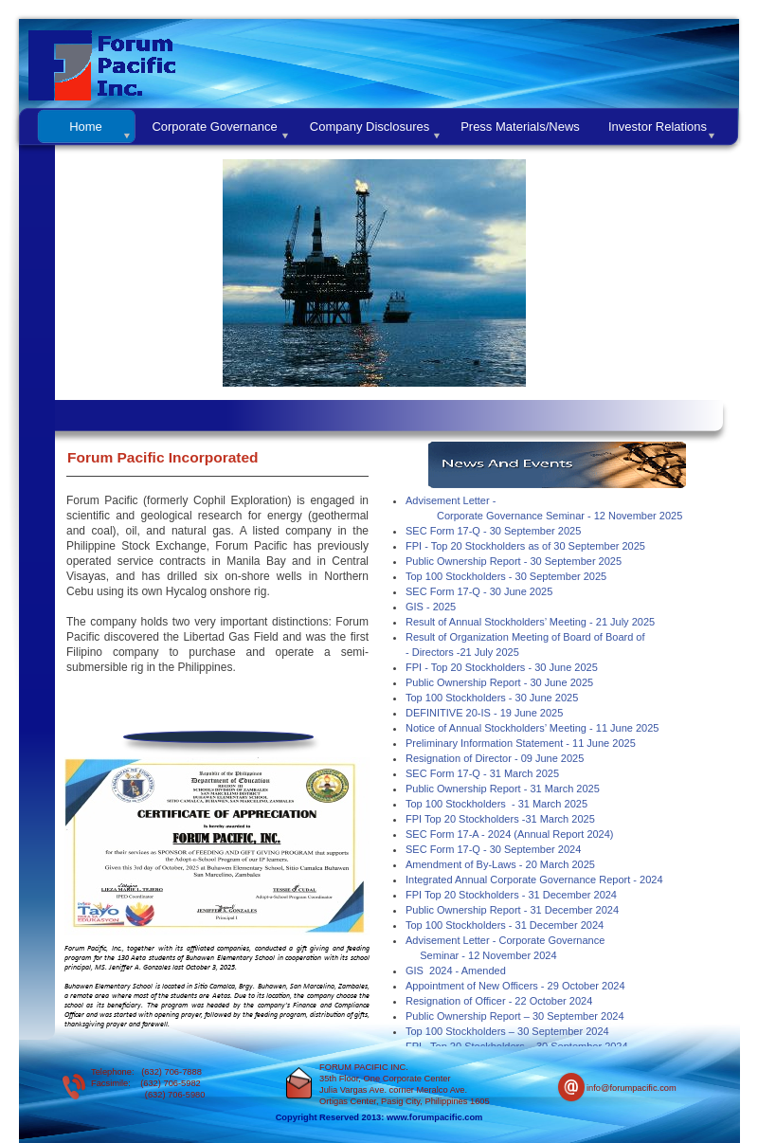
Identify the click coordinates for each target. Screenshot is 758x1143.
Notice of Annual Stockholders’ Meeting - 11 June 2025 (532, 728)
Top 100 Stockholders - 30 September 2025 (506, 576)
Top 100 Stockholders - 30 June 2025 (492, 697)
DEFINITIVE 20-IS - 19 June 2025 (484, 712)
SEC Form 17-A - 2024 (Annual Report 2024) (510, 834)
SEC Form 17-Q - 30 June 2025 (479, 591)
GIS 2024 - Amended (456, 970)
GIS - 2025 (431, 606)
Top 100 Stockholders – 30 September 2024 (507, 1031)
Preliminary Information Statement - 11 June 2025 (521, 743)
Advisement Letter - (451, 500)
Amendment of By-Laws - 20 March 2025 (500, 864)
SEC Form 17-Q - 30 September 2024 (493, 849)
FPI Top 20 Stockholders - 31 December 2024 (511, 894)
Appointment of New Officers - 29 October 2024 (515, 985)
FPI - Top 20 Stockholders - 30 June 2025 (502, 667)
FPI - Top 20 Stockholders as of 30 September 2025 (525, 546)
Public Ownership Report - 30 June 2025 (499, 682)
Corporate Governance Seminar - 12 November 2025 (559, 515)
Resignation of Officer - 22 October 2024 (499, 1001)
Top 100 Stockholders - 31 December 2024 (505, 925)
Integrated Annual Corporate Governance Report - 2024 (534, 879)
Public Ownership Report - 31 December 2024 (512, 910)
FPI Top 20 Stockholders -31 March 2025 (500, 819)
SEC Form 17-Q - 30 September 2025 (493, 530)
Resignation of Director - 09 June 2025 (495, 758)
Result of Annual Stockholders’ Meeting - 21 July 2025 (530, 621)
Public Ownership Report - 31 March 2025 (503, 788)
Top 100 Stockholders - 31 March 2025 (496, 803)
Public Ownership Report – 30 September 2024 (515, 1016)
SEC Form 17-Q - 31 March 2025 (482, 773)
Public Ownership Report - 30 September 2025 (514, 561)
